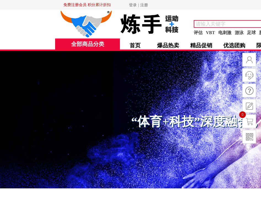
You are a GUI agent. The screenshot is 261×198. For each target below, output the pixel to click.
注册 (144, 5)
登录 (133, 5)
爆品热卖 (168, 45)
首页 (135, 45)
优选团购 (234, 45)
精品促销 (201, 45)
